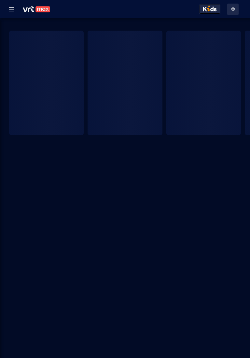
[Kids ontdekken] (209, 9)
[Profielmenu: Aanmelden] (233, 9)
